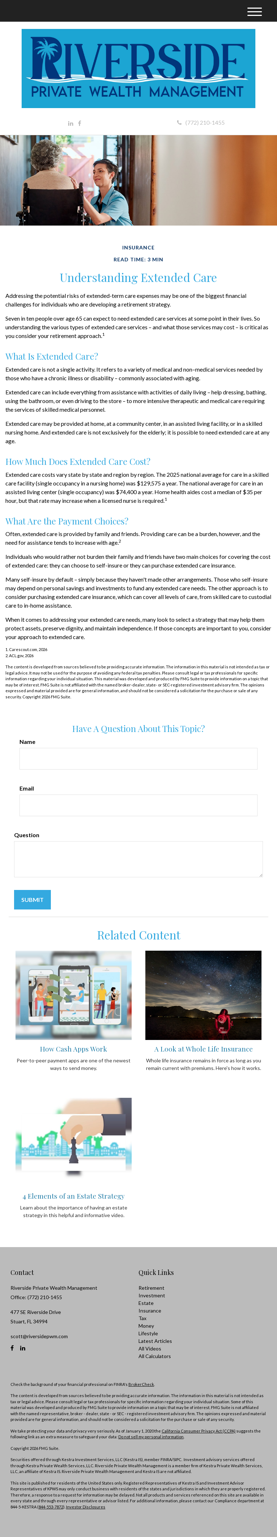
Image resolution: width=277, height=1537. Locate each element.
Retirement (151, 1288)
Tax (142, 1318)
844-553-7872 (51, 1506)
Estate (146, 1303)
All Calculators (154, 1356)
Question (26, 834)
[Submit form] (32, 899)
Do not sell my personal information (151, 1436)
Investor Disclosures (85, 1506)
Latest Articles (155, 1341)
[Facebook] (79, 123)
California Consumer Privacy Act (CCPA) (199, 1431)
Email (26, 788)
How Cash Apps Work (73, 1048)
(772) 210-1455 (201, 122)
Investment (151, 1295)
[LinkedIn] (70, 123)
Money (146, 1326)
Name (27, 741)
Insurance (149, 1310)
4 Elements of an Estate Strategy (73, 1195)
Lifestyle (148, 1333)
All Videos (149, 1348)
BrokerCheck (141, 1384)
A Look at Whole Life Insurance (203, 1048)
